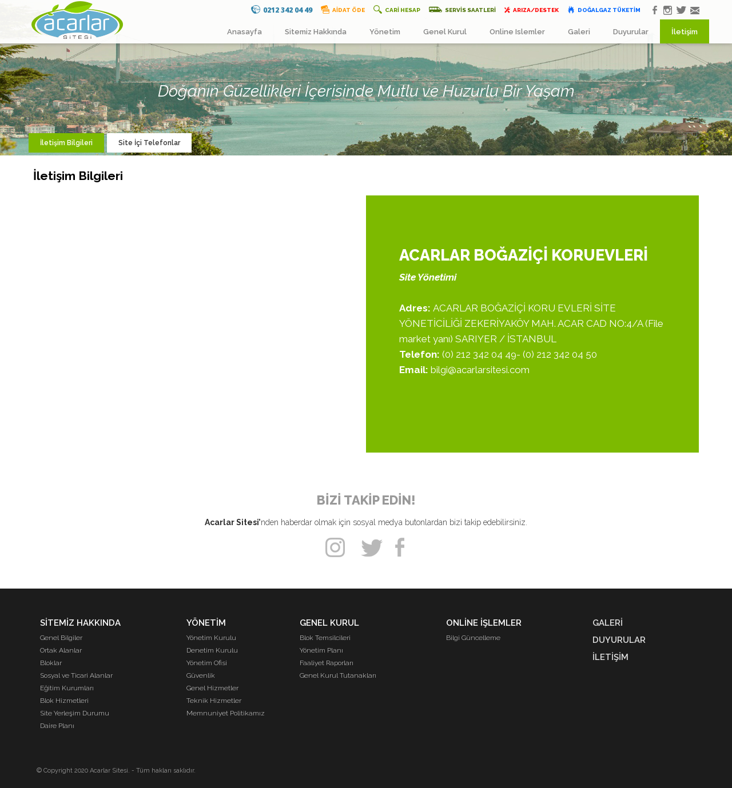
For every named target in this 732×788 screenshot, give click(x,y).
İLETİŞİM (610, 657)
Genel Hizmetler (212, 688)
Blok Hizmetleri (64, 701)
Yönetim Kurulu (211, 638)
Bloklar (51, 663)
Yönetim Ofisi (206, 663)
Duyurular (631, 31)
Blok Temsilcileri (325, 638)
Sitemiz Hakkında (316, 31)
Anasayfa (244, 31)
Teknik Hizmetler (213, 701)
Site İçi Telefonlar (149, 143)
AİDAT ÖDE (343, 9)
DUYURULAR (619, 640)
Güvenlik (200, 675)
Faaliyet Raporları (326, 663)
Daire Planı (57, 726)
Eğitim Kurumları (67, 688)
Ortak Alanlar (61, 650)
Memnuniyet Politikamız (225, 713)
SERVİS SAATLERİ (462, 9)
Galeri (579, 31)
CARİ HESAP (396, 9)
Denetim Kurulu (212, 650)
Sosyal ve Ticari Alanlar (76, 675)
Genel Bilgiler (61, 638)
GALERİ (607, 623)
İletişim (684, 31)
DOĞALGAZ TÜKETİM (603, 9)
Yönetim (384, 31)
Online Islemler (517, 31)
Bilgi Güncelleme (473, 638)
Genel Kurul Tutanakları (338, 675)
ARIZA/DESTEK (531, 9)
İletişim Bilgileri (66, 143)
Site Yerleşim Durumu (74, 713)
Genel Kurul (445, 31)
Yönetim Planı (321, 650)
